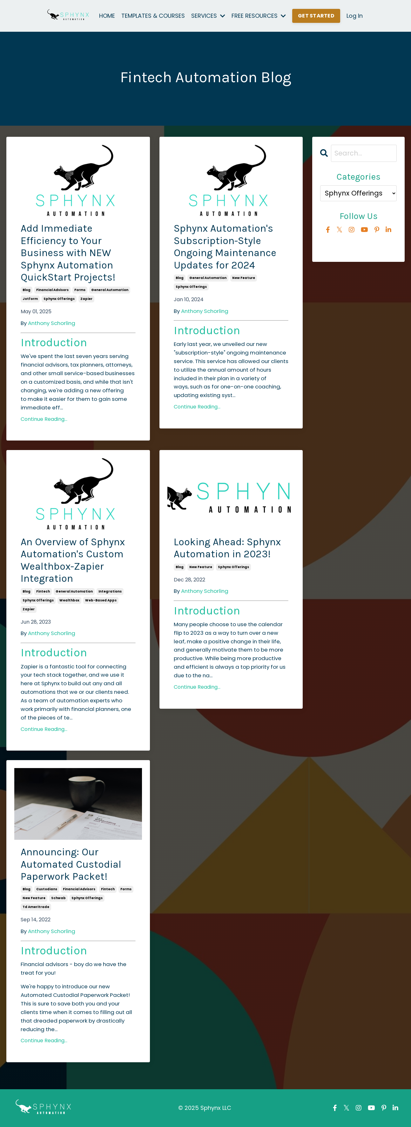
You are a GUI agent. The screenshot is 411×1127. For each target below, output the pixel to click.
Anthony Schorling (51, 323)
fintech (43, 591)
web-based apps (101, 600)
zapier (86, 298)
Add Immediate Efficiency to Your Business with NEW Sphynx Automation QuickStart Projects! (68, 252)
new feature (243, 277)
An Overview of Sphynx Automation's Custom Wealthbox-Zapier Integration (73, 560)
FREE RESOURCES (259, 16)
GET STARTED (316, 15)
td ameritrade (36, 907)
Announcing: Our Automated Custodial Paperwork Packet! (71, 864)
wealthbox (69, 600)
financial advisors (52, 290)
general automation (109, 290)
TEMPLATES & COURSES (153, 16)
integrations (110, 591)
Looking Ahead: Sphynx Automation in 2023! (227, 548)
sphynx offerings (59, 298)
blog (26, 290)
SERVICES (208, 16)
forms (79, 290)
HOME (107, 16)
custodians (46, 889)
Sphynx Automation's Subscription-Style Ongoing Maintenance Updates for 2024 (225, 246)
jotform (30, 298)
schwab (58, 898)
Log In (355, 16)
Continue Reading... (44, 419)
